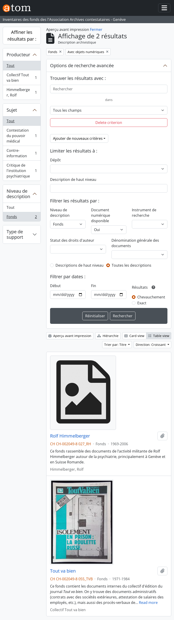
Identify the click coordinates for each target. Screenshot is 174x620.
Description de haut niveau (73, 179)
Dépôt (55, 159)
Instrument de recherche (144, 212)
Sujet (12, 110)
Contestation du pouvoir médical (21, 136)
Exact (141, 302)
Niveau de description (18, 193)
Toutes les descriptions (131, 265)
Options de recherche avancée (82, 65)
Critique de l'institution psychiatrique (21, 171)
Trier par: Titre (115, 344)
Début (55, 285)
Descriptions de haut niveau (80, 265)
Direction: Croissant (151, 344)
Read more (148, 602)
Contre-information (21, 153)
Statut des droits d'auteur (72, 240)
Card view (134, 336)
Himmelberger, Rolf (21, 92)
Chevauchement (151, 297)
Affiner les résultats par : (21, 35)
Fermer (96, 29)
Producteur (18, 55)
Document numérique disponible (100, 215)
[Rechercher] (108, 89)
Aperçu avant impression (69, 336)
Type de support (15, 234)
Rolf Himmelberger (70, 436)
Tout (10, 65)
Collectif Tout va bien (21, 77)
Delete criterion (108, 122)
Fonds (21, 217)
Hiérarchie (107, 336)
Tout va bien (63, 571)
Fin (93, 285)
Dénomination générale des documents (135, 243)
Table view (158, 336)
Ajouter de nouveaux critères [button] (78, 138)
